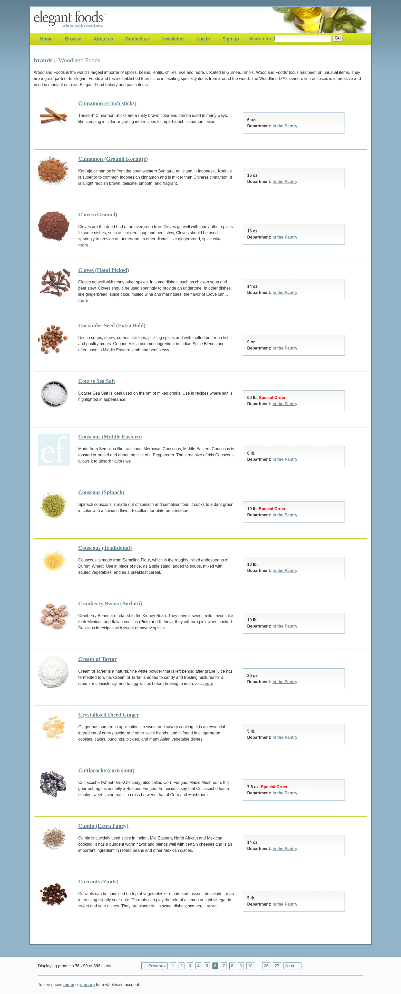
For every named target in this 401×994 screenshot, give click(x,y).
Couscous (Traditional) (105, 548)
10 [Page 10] (250, 966)
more (83, 245)
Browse (73, 39)
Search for (260, 38)
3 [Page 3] (190, 966)
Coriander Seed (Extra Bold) (111, 325)
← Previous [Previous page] (154, 966)
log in (68, 984)
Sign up (230, 39)
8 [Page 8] (232, 966)
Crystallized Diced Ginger (108, 715)
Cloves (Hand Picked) (103, 270)
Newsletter (172, 39)
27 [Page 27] (277, 966)
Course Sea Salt (96, 381)
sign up (87, 984)
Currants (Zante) (98, 881)
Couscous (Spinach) (101, 492)
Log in (203, 39)
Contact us (137, 39)
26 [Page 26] (266, 966)
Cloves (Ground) (97, 214)
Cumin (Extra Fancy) (103, 826)
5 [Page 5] (207, 966)
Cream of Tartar (97, 659)
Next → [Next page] (292, 966)
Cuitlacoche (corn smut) (106, 770)
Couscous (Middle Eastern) (110, 437)
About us (103, 39)
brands (43, 60)
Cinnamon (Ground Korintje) (113, 159)
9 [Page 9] (241, 966)
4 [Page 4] (198, 966)
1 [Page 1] (173, 966)
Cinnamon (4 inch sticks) (107, 103)
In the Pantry (284, 126)
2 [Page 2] (181, 966)
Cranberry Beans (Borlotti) (110, 603)
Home (46, 39)
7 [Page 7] (224, 966)
